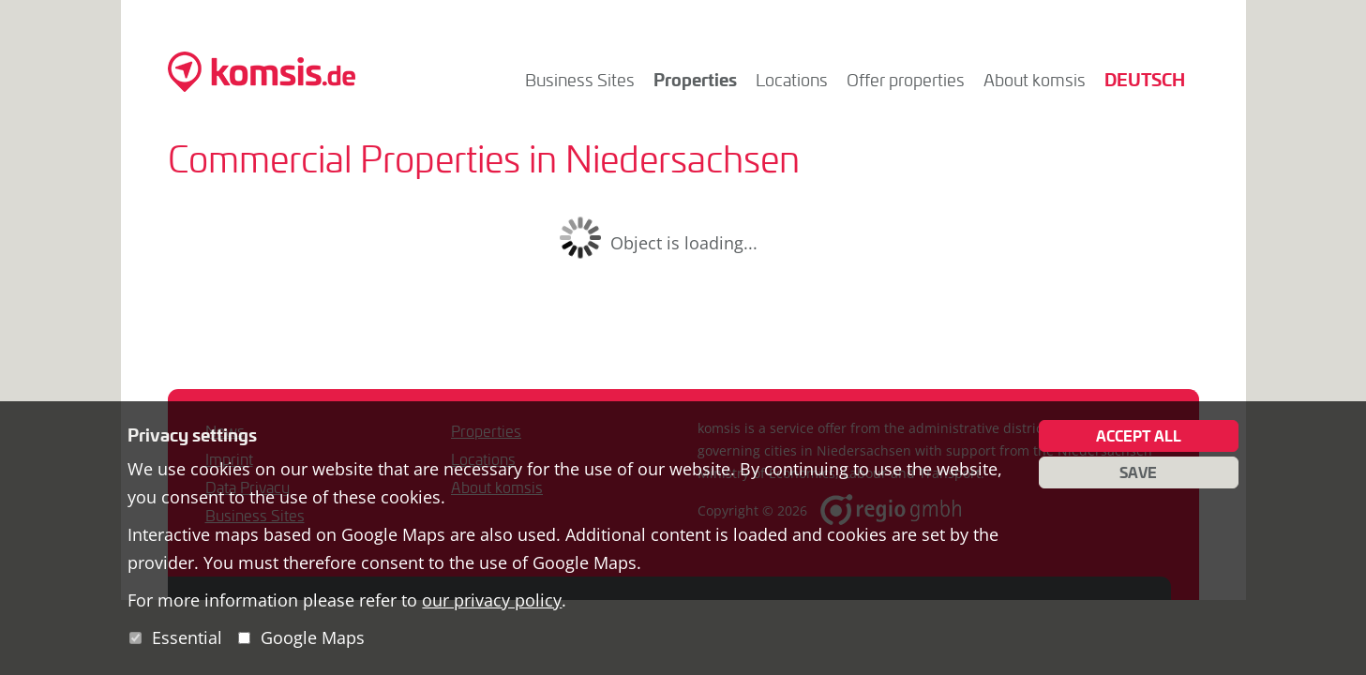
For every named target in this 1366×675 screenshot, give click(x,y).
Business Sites (580, 79)
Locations (792, 79)
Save (1138, 472)
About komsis (1034, 79)
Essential (187, 637)
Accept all (1138, 436)
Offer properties (906, 79)
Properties (695, 79)
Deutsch (1144, 79)
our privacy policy (492, 600)
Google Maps (313, 637)
